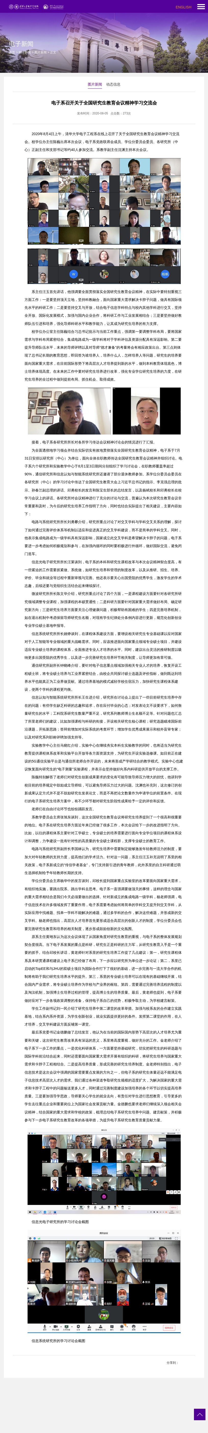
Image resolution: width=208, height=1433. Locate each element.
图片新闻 (40, 52)
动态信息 (113, 84)
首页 (12, 52)
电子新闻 (25, 52)
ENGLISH (183, 7)
